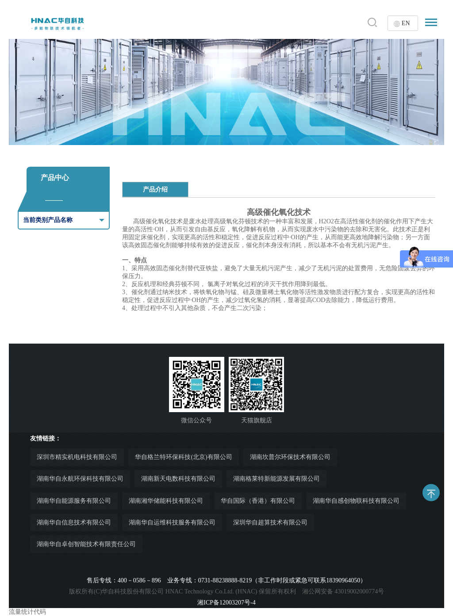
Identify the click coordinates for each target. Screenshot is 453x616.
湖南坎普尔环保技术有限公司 (290, 457)
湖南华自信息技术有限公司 (74, 522)
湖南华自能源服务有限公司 (74, 500)
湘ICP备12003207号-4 (226, 602)
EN (406, 23)
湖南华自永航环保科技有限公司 (80, 478)
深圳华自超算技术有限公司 (270, 522)
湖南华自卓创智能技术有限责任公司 (86, 544)
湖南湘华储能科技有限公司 (166, 500)
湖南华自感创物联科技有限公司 (356, 500)
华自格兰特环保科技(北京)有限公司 (183, 457)
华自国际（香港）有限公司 (258, 500)
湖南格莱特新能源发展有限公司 (276, 478)
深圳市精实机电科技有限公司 (77, 457)
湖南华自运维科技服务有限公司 (172, 522)
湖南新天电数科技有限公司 (178, 478)
